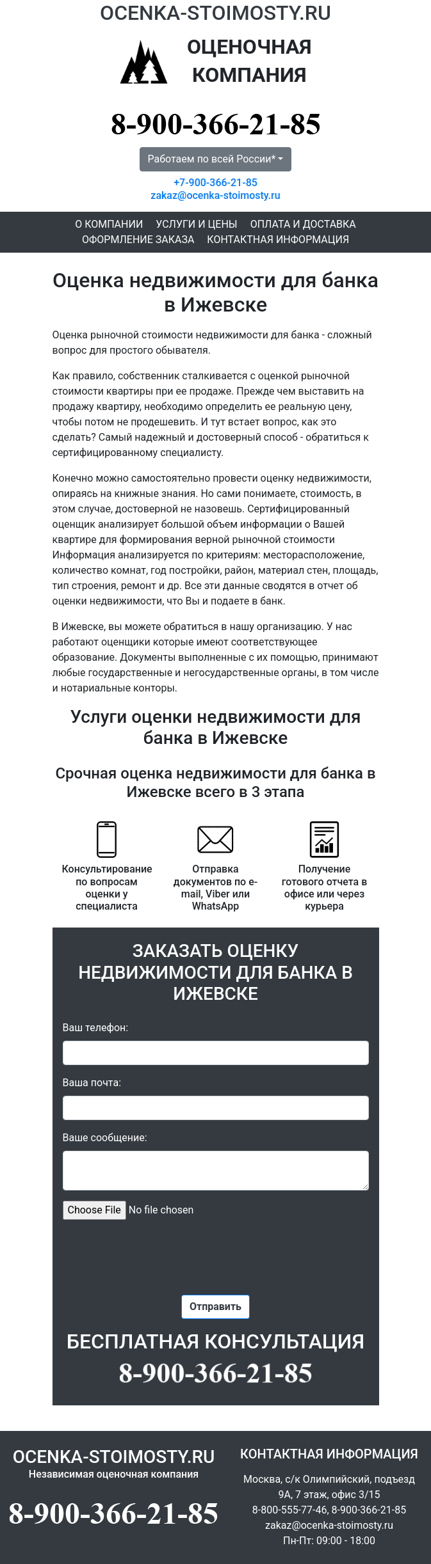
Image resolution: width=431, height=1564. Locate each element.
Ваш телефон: (96, 1028)
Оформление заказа (138, 239)
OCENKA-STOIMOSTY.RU (215, 13)
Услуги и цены (196, 224)
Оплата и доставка (303, 224)
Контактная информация (278, 239)
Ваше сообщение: (105, 1138)
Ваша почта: (92, 1083)
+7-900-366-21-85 (215, 183)
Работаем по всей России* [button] (212, 159)
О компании (109, 224)
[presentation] (215, 1255)
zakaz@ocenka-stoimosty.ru (215, 195)
